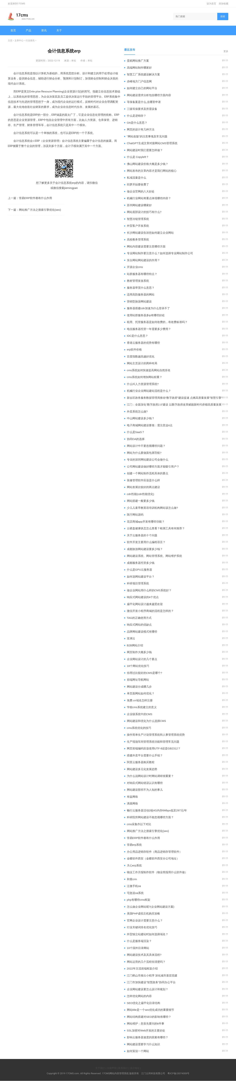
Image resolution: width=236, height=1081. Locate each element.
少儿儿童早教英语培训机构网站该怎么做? (152, 508)
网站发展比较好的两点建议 (143, 487)
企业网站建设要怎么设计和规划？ (147, 989)
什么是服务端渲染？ (139, 941)
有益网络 (132, 796)
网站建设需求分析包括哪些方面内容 (149, 95)
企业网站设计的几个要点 (142, 659)
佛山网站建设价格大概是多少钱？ (147, 164)
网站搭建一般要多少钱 (140, 501)
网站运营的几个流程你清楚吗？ (146, 961)
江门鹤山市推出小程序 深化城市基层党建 (152, 975)
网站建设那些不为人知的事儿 (145, 789)
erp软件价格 (134, 349)
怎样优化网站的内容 (139, 996)
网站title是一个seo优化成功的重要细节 (150, 1009)
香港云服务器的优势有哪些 (143, 342)
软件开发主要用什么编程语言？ (146, 542)
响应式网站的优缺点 (139, 624)
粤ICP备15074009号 (178, 1073)
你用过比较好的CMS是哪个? (144, 673)
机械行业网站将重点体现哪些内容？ (149, 198)
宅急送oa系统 (135, 893)
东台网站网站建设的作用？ (143, 260)
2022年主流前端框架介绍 (142, 968)
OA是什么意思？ (137, 122)
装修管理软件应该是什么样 (143, 480)
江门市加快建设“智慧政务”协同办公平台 (151, 982)
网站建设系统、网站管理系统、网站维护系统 (154, 556)
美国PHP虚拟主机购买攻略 (143, 913)
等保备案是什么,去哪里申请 (144, 102)
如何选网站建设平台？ (140, 576)
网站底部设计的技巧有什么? (144, 212)
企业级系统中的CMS (139, 714)
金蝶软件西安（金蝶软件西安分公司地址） (153, 858)
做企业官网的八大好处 (140, 191)
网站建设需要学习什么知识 (143, 1044)
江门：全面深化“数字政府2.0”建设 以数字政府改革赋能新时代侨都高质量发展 (174, 404)
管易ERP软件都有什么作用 (35, 198)
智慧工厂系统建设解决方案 (143, 74)
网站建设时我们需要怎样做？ (145, 150)
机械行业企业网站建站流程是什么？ (149, 390)
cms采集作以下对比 (139, 824)
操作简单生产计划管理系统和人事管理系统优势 (156, 734)
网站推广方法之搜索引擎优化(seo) (40, 209)
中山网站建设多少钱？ (140, 418)
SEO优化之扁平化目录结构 (143, 1003)
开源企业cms (135, 267)
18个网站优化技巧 (138, 666)
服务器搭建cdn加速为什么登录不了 (148, 308)
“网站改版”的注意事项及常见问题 (147, 136)
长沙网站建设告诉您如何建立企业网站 (150, 232)
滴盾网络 (132, 803)
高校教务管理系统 (138, 239)
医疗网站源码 (135, 514)
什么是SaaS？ (136, 432)
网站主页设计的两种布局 (142, 363)
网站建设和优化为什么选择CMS (146, 721)
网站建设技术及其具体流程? (144, 954)
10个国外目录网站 (138, 948)
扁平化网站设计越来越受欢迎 (145, 604)
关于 (59, 30)
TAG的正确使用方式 (139, 618)
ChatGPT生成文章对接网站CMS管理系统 (152, 143)
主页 (10, 40)
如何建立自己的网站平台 (142, 88)
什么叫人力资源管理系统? (143, 384)
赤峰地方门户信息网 (139, 81)
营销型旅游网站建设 (139, 301)
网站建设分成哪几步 (139, 686)
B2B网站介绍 (135, 645)
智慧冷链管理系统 (138, 219)
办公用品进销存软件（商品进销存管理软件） (154, 851)
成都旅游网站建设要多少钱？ (145, 549)
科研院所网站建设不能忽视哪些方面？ (150, 817)
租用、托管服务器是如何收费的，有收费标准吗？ (157, 322)
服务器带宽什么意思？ (140, 287)
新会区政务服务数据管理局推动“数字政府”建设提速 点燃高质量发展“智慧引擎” (174, 397)
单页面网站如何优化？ (140, 693)
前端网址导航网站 (138, 679)
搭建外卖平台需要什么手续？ (145, 755)
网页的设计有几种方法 (140, 129)
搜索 (222, 16)
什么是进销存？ (136, 115)
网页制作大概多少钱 (139, 652)
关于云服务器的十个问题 (142, 535)
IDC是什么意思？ (137, 335)
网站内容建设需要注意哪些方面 (146, 246)
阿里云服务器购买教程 (140, 762)
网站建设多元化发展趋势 (142, 769)
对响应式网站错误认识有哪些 (145, 783)
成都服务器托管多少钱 (140, 563)
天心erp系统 (134, 865)
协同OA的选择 (136, 439)
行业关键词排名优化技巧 (142, 927)
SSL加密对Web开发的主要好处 (146, 1030)
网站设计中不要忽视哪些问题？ (146, 446)
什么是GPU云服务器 (139, 569)
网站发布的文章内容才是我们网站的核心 (151, 170)
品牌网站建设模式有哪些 (142, 631)
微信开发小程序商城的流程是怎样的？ (150, 611)
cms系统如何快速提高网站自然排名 (149, 370)
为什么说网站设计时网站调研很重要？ (150, 776)
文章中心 (19, 40)
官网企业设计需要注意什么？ (145, 920)
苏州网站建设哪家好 (139, 205)
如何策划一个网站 (138, 1051)
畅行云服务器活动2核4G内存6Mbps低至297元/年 (157, 810)
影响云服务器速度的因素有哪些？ (147, 1037)
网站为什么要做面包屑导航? (144, 452)
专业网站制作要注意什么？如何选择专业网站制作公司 (160, 253)
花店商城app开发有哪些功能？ (146, 521)
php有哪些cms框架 (138, 899)
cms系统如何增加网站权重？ (144, 377)
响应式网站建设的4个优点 (143, 597)
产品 (28, 30)
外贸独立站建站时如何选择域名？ (147, 934)
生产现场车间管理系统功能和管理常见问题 (153, 741)
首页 (13, 30)
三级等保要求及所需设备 (142, 109)
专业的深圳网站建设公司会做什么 (147, 459)
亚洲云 (131, 638)
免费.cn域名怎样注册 (140, 700)
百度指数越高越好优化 (140, 356)
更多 (226, 51)
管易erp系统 (134, 844)
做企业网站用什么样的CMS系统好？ (149, 590)
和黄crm (132, 879)
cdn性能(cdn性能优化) (140, 494)
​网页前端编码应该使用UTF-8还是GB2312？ (154, 748)
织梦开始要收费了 (138, 184)
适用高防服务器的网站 (140, 294)
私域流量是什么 (136, 177)
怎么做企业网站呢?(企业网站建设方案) (150, 906)
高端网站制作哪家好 (139, 67)
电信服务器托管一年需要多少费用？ (149, 329)
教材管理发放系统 (138, 280)
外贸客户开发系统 (138, 225)
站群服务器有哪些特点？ (142, 274)
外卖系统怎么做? (137, 411)
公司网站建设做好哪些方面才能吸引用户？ (153, 466)
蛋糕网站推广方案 (138, 60)
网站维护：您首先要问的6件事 (145, 1023)
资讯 (44, 30)
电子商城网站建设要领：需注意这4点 (149, 425)
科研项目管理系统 (138, 583)
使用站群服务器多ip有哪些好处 (146, 315)
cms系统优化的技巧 (139, 728)
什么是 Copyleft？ (138, 157)
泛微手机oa (134, 886)
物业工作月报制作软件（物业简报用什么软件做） (157, 872)
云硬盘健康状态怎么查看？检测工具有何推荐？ (156, 528)
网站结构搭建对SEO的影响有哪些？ (149, 1016)
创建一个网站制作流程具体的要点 (147, 473)
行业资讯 (30, 40)
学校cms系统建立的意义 (142, 707)
